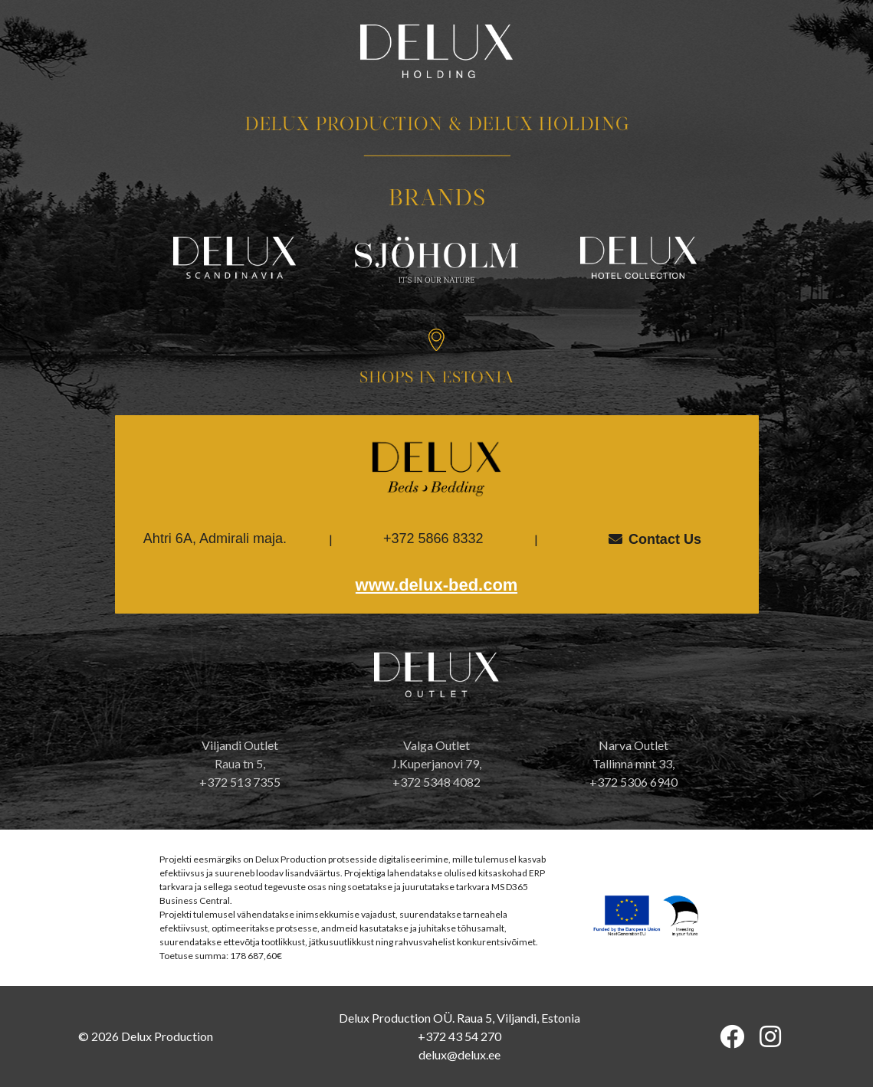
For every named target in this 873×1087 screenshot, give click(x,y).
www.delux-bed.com (437, 584)
